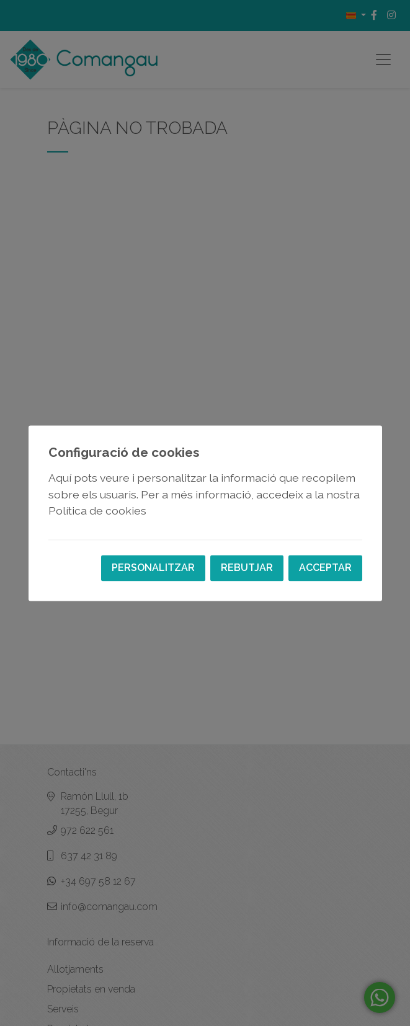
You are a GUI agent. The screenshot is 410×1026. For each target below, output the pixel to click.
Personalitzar (153, 567)
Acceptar (325, 567)
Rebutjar (247, 567)
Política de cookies (97, 511)
